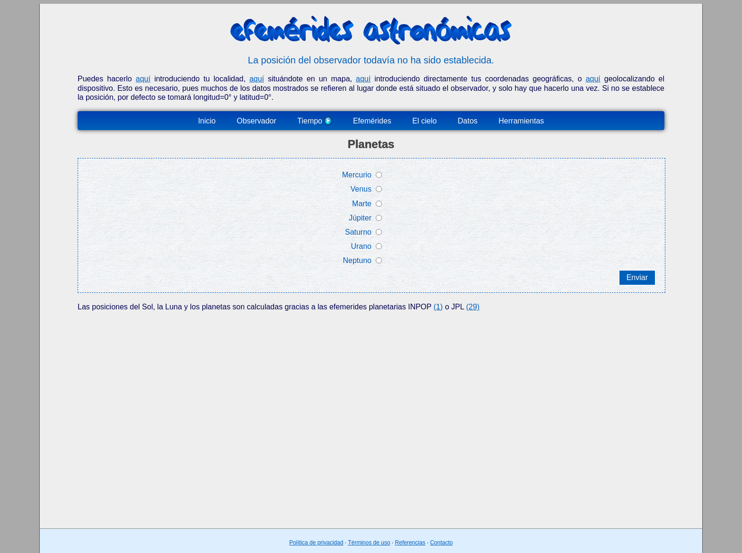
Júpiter (360, 218)
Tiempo (314, 121)
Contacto (441, 542)
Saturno (358, 232)
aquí (143, 79)
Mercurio (356, 175)
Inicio (206, 121)
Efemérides (372, 121)
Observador (256, 121)
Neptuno (357, 260)
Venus (361, 189)
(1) (438, 307)
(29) (472, 307)
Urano (361, 246)
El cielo (424, 121)
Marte (361, 204)
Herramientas (521, 121)
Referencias (410, 542)
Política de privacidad (316, 542)
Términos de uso (369, 542)
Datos (467, 121)
